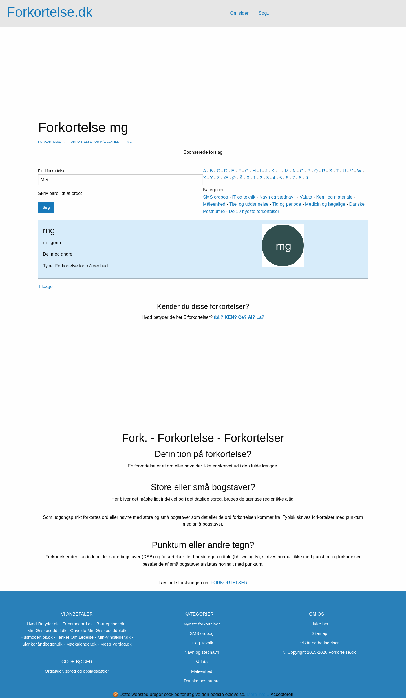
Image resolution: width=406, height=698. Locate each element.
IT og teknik (243, 197)
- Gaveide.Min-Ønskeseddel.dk (97, 630)
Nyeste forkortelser (202, 624)
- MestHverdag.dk (115, 644)
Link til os (319, 624)
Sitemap (319, 633)
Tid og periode (286, 204)
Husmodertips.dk (37, 637)
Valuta (306, 197)
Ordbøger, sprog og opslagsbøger (77, 671)
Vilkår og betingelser (319, 642)
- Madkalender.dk (80, 644)
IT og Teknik (201, 642)
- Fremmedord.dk (76, 623)
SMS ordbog (215, 197)
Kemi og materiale (334, 197)
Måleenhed (214, 204)
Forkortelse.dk (49, 12)
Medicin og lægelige (325, 204)
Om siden (239, 13)
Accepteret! (281, 694)
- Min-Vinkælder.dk (113, 637)
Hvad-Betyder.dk (42, 623)
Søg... (265, 13)
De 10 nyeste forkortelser (254, 211)
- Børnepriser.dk (109, 623)
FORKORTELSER (228, 582)
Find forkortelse (120, 176)
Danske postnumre (202, 680)
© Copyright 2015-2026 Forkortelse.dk (319, 652)
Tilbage (45, 286)
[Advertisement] (203, 68)
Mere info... (258, 694)
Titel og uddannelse (248, 204)
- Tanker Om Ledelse (74, 637)
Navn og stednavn (277, 197)
